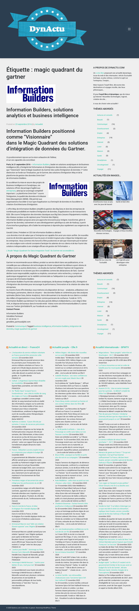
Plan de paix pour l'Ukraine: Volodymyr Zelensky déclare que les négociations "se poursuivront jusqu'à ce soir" (115, 416)
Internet (100, 142)
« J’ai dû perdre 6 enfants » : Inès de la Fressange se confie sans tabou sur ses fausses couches (70, 431)
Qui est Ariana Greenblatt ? (65, 552)
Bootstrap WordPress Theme (46, 608)
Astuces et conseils (104, 115)
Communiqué (20, 326)
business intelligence (42, 326)
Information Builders (41, 164)
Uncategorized (102, 165)
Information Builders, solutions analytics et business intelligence (42, 112)
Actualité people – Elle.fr (65, 347)
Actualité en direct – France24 (24, 347)
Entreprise (101, 138)
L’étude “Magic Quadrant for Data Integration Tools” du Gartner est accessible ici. (40, 251)
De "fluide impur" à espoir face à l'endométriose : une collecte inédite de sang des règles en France (29, 393)
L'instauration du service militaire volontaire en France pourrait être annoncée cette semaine (28, 355)
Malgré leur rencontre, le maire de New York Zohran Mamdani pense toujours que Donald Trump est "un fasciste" (116, 542)
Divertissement (103, 129)
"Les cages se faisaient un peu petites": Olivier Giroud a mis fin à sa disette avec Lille (114, 485)
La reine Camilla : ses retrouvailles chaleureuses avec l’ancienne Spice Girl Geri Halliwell (70, 577)
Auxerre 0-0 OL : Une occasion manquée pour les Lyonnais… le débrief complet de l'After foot (114, 391)
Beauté (100, 120)
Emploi (99, 133)
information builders (60, 326)
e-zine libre (100, 73)
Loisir (99, 147)
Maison (100, 151)
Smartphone (102, 160)
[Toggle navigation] (129, 29)
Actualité (39, 124)
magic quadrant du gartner (25, 329)
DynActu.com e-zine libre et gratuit (23, 608)
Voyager (100, 169)
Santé (99, 156)
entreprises (11, 191)
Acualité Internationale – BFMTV (112, 347)
